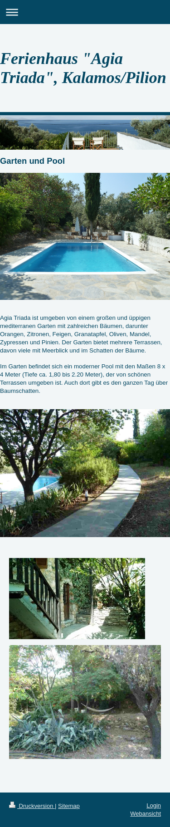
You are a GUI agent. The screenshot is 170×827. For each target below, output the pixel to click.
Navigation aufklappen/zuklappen (85, 12)
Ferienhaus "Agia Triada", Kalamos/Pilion (83, 68)
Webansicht (145, 813)
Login (153, 805)
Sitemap (69, 806)
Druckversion (32, 806)
